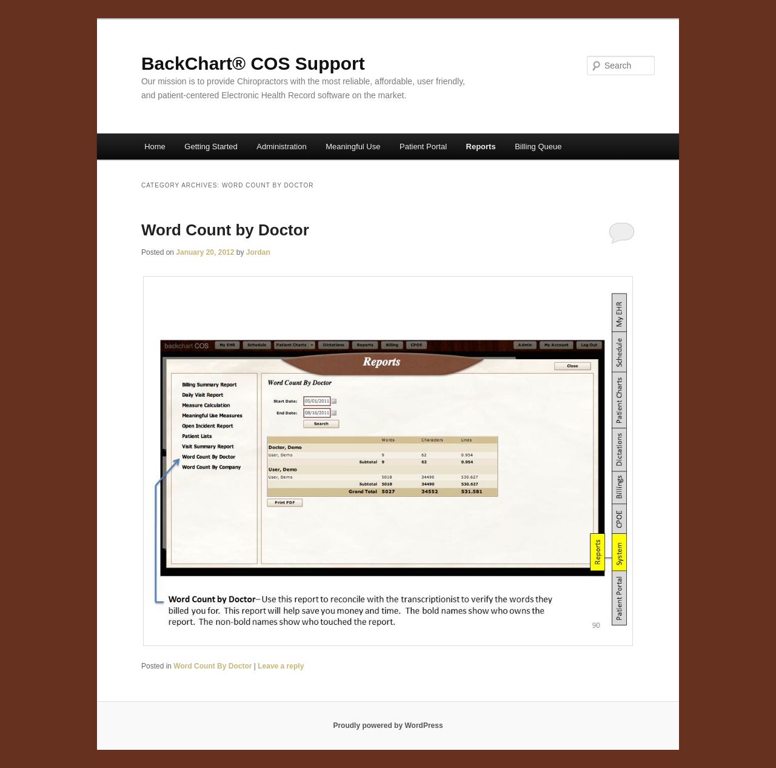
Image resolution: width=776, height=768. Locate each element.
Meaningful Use (353, 146)
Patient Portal (423, 146)
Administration (281, 146)
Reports (481, 146)
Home (155, 146)
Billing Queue (538, 146)
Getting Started (210, 146)
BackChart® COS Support (253, 63)
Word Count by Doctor (225, 230)
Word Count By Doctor (212, 666)
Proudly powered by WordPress (388, 725)
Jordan (258, 252)
